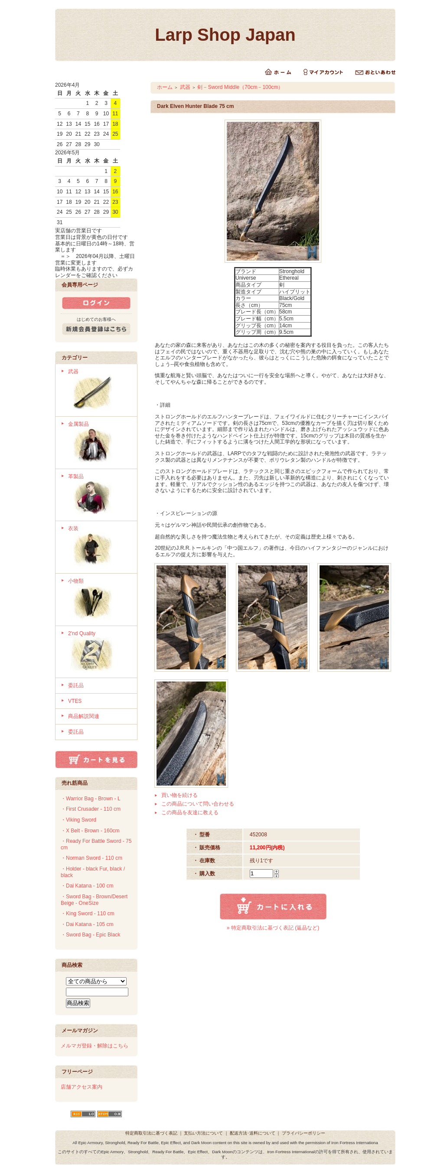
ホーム (165, 87)
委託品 (76, 685)
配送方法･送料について (252, 1133)
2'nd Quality (99, 652)
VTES (75, 701)
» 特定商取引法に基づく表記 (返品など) (273, 928)
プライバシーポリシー (303, 1133)
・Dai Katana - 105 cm (87, 924)
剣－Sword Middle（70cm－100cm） (240, 87)
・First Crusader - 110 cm (91, 809)
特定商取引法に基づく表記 (151, 1133)
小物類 (99, 599)
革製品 (99, 495)
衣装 (99, 547)
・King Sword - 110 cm (87, 913)
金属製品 (99, 442)
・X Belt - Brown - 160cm (90, 831)
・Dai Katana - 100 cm (87, 886)
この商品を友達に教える (190, 812)
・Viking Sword (78, 820)
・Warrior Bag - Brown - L (91, 799)
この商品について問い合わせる (197, 804)
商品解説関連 (83, 716)
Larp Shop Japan (225, 34)
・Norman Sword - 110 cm (91, 858)
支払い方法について (203, 1133)
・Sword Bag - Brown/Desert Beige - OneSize (94, 900)
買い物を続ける (179, 795)
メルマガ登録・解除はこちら (94, 1046)
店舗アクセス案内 (81, 1087)
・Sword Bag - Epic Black (90, 935)
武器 (99, 390)
